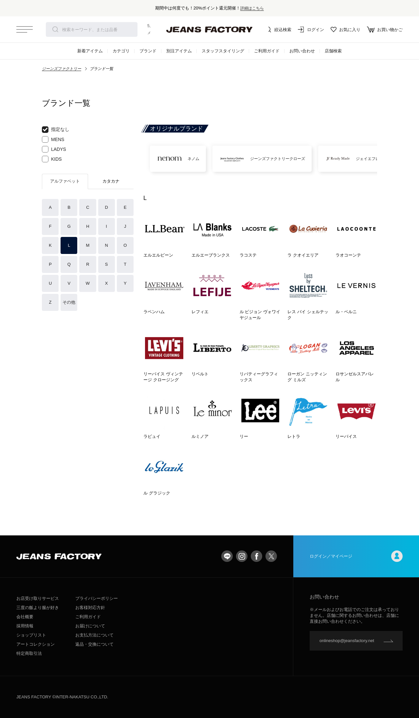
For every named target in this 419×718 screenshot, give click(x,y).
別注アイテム (179, 50)
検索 (55, 29)
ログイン (311, 29)
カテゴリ (121, 50)
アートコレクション (35, 644)
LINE (227, 556)
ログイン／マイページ (356, 556)
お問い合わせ (302, 50)
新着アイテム (90, 50)
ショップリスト (31, 635)
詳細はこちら (252, 8)
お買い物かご (385, 29)
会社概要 (24, 616)
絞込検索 (278, 29)
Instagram (241, 556)
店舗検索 (333, 50)
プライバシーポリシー (96, 598)
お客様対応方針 (90, 607)
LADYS (54, 149)
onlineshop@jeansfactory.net (346, 640)
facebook (256, 556)
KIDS (52, 159)
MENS (53, 139)
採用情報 (24, 625)
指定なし (55, 129)
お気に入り (345, 29)
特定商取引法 (29, 653)
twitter (271, 556)
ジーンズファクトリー (61, 68)
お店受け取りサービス (37, 598)
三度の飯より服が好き (37, 607)
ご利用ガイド (267, 50)
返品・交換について (94, 644)
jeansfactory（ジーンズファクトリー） (209, 29)
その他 (69, 302)
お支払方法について (94, 635)
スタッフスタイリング (223, 50)
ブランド (147, 50)
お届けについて (90, 625)
